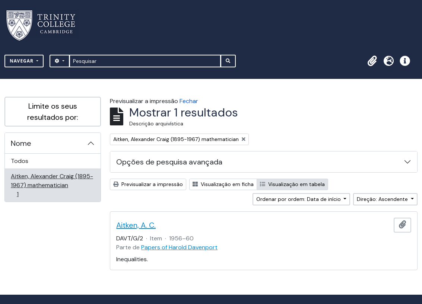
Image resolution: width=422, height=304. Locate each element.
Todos (19, 161)
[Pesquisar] (145, 61)
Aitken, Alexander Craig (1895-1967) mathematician (51, 185)
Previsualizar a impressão (148, 184)
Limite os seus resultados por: (52, 111)
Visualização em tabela (292, 184)
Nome (21, 143)
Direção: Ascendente (383, 199)
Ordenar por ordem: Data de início (299, 199)
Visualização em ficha (223, 184)
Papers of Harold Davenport (179, 247)
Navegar (22, 61)
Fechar (189, 101)
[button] (372, 61)
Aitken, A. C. (136, 225)
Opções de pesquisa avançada (169, 162)
